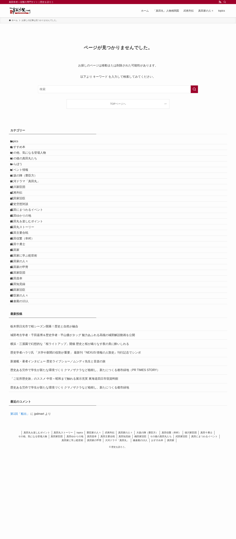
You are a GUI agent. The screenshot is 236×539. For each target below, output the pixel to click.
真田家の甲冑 (23, 334)
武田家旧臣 (21, 229)
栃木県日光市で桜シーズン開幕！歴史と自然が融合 (44, 413)
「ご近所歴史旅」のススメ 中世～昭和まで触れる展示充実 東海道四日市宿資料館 (64, 465)
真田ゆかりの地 (24, 256)
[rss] (220, 2)
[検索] (224, 2)
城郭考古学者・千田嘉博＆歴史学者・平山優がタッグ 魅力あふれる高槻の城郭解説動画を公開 (72, 422)
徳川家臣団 (21, 212)
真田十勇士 (21, 299)
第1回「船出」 (20, 501)
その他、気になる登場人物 (31, 160)
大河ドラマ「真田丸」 (29, 203)
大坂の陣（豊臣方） (27, 195)
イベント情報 (23, 186)
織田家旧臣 (21, 369)
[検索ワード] (118, 89)
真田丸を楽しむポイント (30, 264)
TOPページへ (118, 103)
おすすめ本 (21, 151)
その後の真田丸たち (27, 168)
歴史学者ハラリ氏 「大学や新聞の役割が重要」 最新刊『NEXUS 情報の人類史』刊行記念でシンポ (75, 439)
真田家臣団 (21, 343)
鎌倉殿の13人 (23, 386)
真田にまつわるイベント (30, 247)
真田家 (18, 308)
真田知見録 (21, 360)
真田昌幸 (20, 352)
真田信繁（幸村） (26, 291)
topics (18, 142)
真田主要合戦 (23, 282)
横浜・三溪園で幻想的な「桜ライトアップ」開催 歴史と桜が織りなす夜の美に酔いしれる (69, 431)
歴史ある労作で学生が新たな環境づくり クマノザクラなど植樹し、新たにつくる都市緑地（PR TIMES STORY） (85, 457)
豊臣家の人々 (23, 378)
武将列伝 (20, 221)
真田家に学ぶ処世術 (27, 317)
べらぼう (20, 177)
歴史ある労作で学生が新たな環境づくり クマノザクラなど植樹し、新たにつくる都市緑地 (69, 474)
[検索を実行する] (194, 89)
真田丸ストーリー (26, 273)
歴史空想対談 (23, 238)
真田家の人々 (23, 325)
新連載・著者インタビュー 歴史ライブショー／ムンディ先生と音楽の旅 (57, 448)
